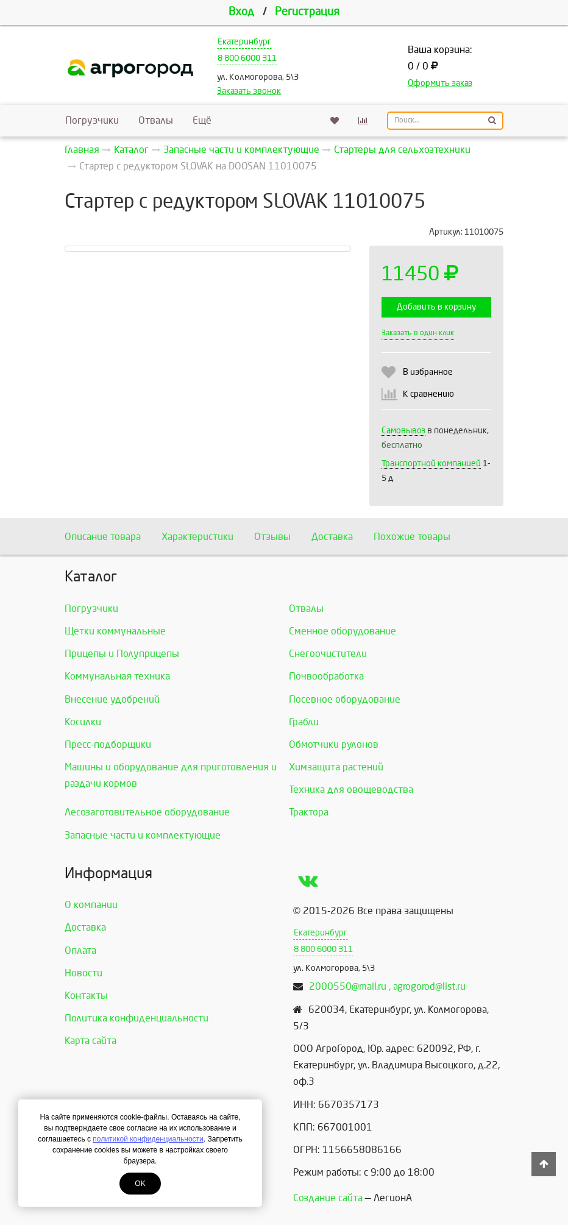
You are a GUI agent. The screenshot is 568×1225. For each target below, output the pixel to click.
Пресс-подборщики (108, 744)
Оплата (80, 950)
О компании (91, 905)
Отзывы (272, 536)
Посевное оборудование (344, 699)
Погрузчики (92, 120)
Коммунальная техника (117, 676)
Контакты (86, 995)
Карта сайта (90, 1040)
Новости (83, 973)
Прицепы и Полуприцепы (122, 653)
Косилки (83, 722)
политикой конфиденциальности (148, 1139)
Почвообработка (326, 676)
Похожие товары (412, 536)
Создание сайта (328, 1198)
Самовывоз (403, 430)
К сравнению (428, 394)
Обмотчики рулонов (333, 744)
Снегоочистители (328, 653)
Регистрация (307, 12)
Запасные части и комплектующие (143, 835)
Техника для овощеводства (351, 789)
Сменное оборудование (342, 631)
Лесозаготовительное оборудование (147, 812)
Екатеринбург (244, 41)
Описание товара (103, 536)
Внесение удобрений (112, 699)
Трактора (308, 812)
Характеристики (197, 536)
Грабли (304, 722)
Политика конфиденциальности (136, 1018)
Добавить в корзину (436, 306)
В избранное (428, 372)
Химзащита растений (336, 767)
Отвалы (155, 120)
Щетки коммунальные (115, 631)
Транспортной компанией (431, 463)
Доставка (332, 536)
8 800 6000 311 (247, 58)
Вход (241, 12)
